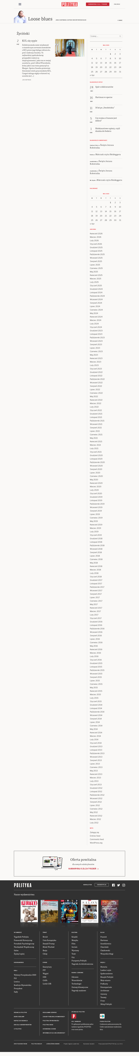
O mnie (120, 21)
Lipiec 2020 (95, 473)
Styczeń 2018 (96, 577)
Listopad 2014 (96, 709)
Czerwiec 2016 (96, 643)
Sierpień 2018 (96, 553)
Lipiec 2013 (95, 764)
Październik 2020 (97, 463)
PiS (15, 979)
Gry (73, 958)
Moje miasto (105, 981)
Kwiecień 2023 (96, 359)
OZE (44, 977)
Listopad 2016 (96, 626)
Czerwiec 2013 (96, 768)
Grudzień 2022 (96, 373)
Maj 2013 (94, 771)
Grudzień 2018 (96, 539)
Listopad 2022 (96, 376)
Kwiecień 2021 (96, 442)
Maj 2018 (94, 563)
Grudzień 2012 (96, 789)
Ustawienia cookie (49, 1029)
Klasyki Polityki (106, 977)
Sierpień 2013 (96, 761)
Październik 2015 (97, 671)
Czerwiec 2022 (96, 394)
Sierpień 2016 (96, 636)
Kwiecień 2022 (96, 400)
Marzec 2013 (95, 778)
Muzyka (75, 941)
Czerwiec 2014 (96, 726)
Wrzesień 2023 (96, 342)
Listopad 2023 (96, 335)
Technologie (76, 984)
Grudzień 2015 (96, 664)
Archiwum (104, 991)
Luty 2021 (94, 449)
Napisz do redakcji (21, 1021)
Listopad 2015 (96, 667)
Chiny (45, 954)
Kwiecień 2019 (96, 525)
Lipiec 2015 (95, 681)
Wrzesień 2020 (96, 466)
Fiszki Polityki (105, 1022)
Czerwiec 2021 (96, 435)
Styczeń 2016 (96, 660)
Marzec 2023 (95, 362)
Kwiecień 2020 (96, 484)
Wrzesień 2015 (96, 674)
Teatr (74, 954)
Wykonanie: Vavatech (88, 1044)
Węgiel (45, 974)
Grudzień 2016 (96, 622)
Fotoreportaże (106, 987)
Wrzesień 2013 (96, 757)
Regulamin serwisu (50, 1013)
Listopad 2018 (96, 543)
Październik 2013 (97, 754)
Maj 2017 (94, 605)
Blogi (102, 933)
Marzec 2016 (95, 653)
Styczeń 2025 (96, 286)
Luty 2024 (94, 324)
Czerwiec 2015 (96, 685)
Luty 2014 (94, 740)
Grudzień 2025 (96, 248)
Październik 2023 (97, 338)
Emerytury (47, 967)
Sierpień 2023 (96, 345)
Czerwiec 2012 (96, 809)
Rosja (45, 951)
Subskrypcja (101, 885)
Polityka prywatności (51, 1021)
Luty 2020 (94, 491)
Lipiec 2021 (95, 432)
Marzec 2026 (95, 238)
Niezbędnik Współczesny (24, 947)
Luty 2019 (94, 532)
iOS (72, 1022)
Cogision (70, 1044)
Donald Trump (49, 944)
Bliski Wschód (48, 947)
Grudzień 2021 (96, 414)
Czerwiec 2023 (96, 352)
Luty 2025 (94, 283)
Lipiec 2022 (95, 390)
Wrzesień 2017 (96, 591)
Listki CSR (47, 984)
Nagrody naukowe (79, 991)
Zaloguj (117, 4)
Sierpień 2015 (96, 678)
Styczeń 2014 (96, 744)
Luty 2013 (94, 782)
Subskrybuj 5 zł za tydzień (82, 869)
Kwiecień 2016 (96, 650)
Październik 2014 (97, 712)
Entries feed (95, 836)
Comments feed (97, 840)
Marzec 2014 (95, 737)
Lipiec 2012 (95, 806)
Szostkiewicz (105, 944)
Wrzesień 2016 (96, 633)
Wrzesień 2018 (96, 549)
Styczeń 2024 (96, 328)
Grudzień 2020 (96, 456)
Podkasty (104, 984)
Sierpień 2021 (96, 428)
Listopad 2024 (96, 293)
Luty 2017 (94, 615)
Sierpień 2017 (96, 594)
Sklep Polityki (106, 1004)
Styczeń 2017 (96, 619)
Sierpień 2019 (96, 511)
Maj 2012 (94, 813)
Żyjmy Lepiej (19, 954)
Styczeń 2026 (96, 244)
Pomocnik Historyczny (23, 941)
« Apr (92, 76)
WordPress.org (96, 843)
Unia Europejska (49, 941)
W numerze (18, 933)
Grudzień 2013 (96, 747)
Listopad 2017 (96, 584)
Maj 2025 (94, 272)
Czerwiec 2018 (96, 560)
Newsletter (87, 885)
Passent (103, 937)
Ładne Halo (76, 1044)
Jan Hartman (26, 80)
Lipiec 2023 (95, 348)
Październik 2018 (97, 546)
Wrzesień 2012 (96, 799)
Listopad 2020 (96, 459)
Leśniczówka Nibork (52, 1044)
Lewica (17, 982)
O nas (102, 1001)
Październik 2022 (97, 380)
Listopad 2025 (96, 251)
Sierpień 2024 (96, 303)
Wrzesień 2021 (96, 425)
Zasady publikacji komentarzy (54, 1017)
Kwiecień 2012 (96, 816)
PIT (44, 970)
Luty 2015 (94, 698)
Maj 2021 (94, 439)
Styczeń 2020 (96, 494)
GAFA (45, 981)
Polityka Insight (36, 1044)
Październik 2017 (97, 588)
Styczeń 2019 (96, 536)
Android (78, 1022)
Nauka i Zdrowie (77, 973)
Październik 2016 (97, 629)
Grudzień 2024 (96, 290)
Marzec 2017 (95, 612)
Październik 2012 (97, 795)
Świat (45, 933)
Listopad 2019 (96, 501)
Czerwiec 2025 (96, 269)
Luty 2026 (94, 241)
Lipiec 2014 (95, 723)
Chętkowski (105, 951)
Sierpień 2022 (96, 387)
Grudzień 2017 (96, 581)
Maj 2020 (94, 480)
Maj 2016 (94, 646)
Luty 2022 (94, 407)
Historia (103, 967)
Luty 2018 (94, 574)
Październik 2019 (97, 504)
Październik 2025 (97, 255)
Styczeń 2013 (96, 785)
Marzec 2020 (95, 487)
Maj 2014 (94, 730)
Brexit (45, 937)
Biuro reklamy (19, 1017)
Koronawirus (19, 963)
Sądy (16, 992)
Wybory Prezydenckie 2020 (25, 975)
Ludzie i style (105, 970)
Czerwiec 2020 (96, 477)
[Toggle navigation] (20, 4)
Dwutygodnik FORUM (20, 1044)
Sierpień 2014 (96, 719)
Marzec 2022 (95, 404)
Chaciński (104, 947)
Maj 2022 (94, 397)
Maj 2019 (94, 522)
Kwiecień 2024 (96, 317)
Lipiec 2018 (95, 556)
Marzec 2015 (95, 695)
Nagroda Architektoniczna (82, 964)
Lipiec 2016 (95, 640)
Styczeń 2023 (96, 369)
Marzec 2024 (95, 321)
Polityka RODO (48, 1025)
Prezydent (18, 989)
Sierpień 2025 (96, 262)
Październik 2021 (97, 421)
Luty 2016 (94, 657)
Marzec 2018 (95, 570)
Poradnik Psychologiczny (24, 944)
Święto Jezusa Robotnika (102, 147)
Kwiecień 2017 (96, 608)
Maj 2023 (94, 355)
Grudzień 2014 (96, 705)
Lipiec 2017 (95, 598)
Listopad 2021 (96, 418)
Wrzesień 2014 (96, 716)
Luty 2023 (94, 366)
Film (73, 944)
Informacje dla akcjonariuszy (54, 1033)
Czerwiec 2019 (96, 518)
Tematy (103, 998)
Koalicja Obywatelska (22, 985)
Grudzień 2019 (96, 497)
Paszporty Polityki (79, 961)
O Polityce (17, 1029)
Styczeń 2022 (96, 411)
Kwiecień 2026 (96, 234)
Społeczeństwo (106, 974)
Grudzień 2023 (96, 331)
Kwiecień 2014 (96, 733)
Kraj (15, 971)
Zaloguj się (94, 833)
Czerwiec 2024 (96, 310)
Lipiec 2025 (95, 265)
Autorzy (103, 994)
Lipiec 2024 (95, 307)
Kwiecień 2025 (96, 276)
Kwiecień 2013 (96, 775)
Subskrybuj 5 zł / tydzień (97, 4)
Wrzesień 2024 (96, 300)
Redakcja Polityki (20, 1013)
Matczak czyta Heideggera (108, 155)
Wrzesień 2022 (96, 383)
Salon (16, 951)
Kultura (74, 933)
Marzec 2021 (95, 445)
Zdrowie (75, 977)
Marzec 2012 (95, 820)
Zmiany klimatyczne (80, 987)
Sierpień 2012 (96, 802)
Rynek (45, 963)
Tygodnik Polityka (21, 937)
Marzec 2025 (95, 279)
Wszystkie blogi (106, 954)
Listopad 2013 (96, 750)
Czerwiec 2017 (96, 601)
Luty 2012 (94, 823)
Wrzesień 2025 (96, 258)
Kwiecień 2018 (96, 567)
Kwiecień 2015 (96, 692)
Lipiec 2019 (95, 515)
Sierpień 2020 (96, 470)
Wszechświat (77, 981)
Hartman (104, 941)
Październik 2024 (97, 296)
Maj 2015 (94, 688)
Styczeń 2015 (96, 702)
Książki (75, 937)
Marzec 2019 (95, 529)
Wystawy (75, 951)
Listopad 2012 (96, 792)
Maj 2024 (94, 314)
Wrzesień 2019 (96, 508)
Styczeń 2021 (96, 452)
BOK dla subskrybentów (23, 1025)
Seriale (74, 947)
